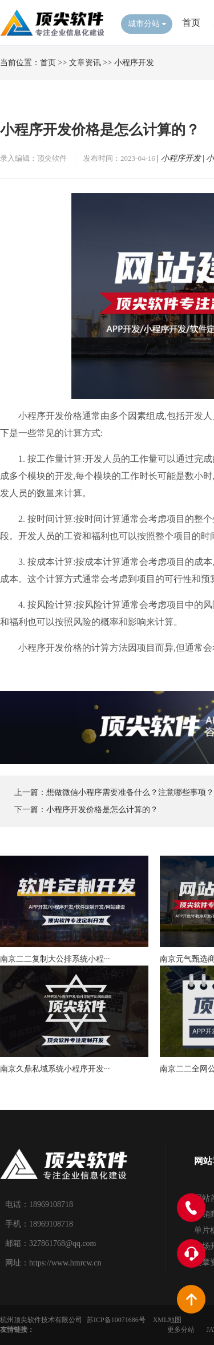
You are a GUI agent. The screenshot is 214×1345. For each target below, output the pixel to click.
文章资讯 (85, 62)
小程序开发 (134, 62)
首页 (191, 22)
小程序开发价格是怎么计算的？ (102, 809)
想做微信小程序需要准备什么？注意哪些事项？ (130, 792)
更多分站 (181, 1330)
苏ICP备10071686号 (116, 1320)
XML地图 (167, 1320)
